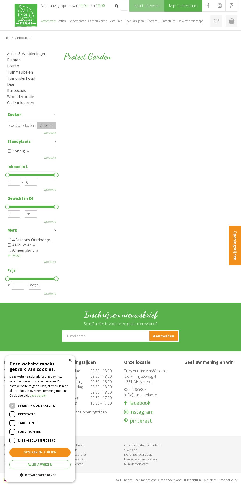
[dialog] (40, 418)
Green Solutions (169, 480)
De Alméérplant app (138, 454)
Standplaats (19, 141)
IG (219, 5)
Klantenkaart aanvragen (140, 459)
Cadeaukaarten (20, 103)
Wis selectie (50, 133)
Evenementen (74, 464)
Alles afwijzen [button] (40, 464)
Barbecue (71, 450)
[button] (40, 475)
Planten (14, 60)
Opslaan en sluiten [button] (40, 452)
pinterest (140, 420)
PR (231, 5)
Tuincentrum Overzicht (200, 480)
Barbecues (16, 90)
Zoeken (15, 114)
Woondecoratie (20, 96)
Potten (13, 66)
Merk (12, 230)
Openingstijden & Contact (142, 445)
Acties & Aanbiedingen (26, 54)
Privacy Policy (228, 480)
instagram (140, 411)
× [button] (70, 360)
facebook (138, 403)
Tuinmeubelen (20, 72)
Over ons (130, 450)
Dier (11, 84)
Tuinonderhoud (21, 78)
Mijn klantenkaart (136, 464)
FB (208, 5)
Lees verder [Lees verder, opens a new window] (38, 395)
